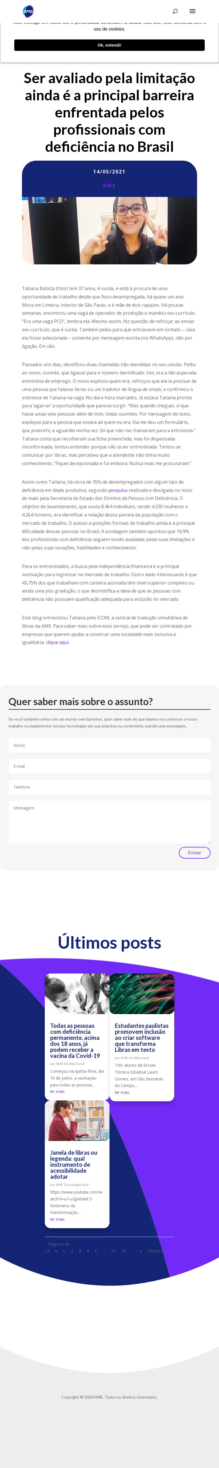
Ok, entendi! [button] (109, 45)
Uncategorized (77, 1184)
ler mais (57, 1091)
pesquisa (117, 490)
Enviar (194, 852)
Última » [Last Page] (155, 1251)
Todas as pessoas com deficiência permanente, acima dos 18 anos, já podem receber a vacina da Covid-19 (75, 1040)
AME (109, 185)
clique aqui (57, 642)
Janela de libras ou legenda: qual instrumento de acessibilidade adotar (73, 1164)
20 (123, 1251)
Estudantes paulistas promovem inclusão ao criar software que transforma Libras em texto (142, 1037)
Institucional (75, 1064)
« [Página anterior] (56, 1251)
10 (113, 1251)
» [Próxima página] (141, 1251)
